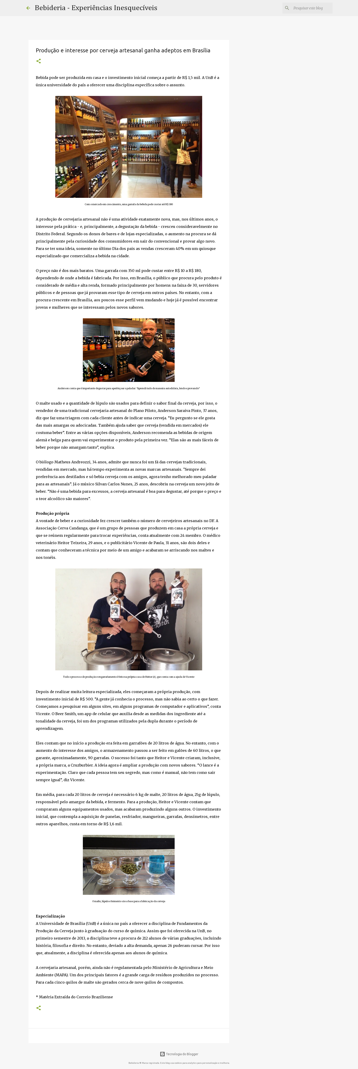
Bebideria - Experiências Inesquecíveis (96, 8)
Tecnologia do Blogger (179, 1054)
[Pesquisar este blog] (308, 8)
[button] (38, 61)
